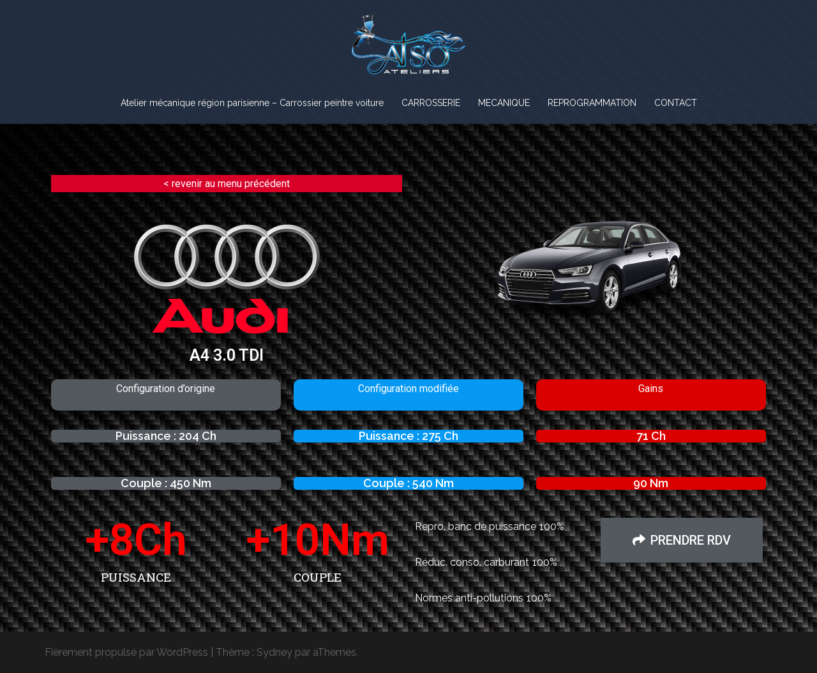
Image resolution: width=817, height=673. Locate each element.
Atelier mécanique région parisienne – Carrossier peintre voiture (252, 103)
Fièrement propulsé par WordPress (126, 652)
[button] (682, 540)
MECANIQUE (504, 103)
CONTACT (675, 103)
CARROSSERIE (430, 103)
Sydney (274, 652)
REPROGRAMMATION (592, 103)
